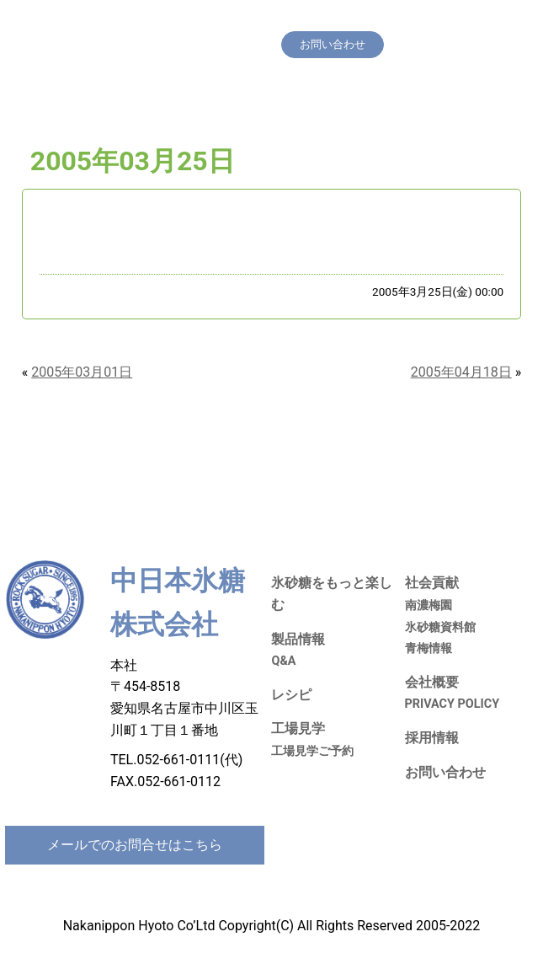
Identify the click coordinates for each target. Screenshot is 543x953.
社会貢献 (469, 20)
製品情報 (313, 20)
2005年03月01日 (81, 372)
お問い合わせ (445, 772)
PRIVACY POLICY (452, 704)
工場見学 (413, 20)
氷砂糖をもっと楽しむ (224, 20)
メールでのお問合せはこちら (134, 845)
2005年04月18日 (461, 372)
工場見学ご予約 (312, 751)
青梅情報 (428, 648)
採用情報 (192, 44)
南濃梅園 (428, 605)
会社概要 (247, 44)
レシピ (363, 20)
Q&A (283, 661)
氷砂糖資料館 (440, 627)
